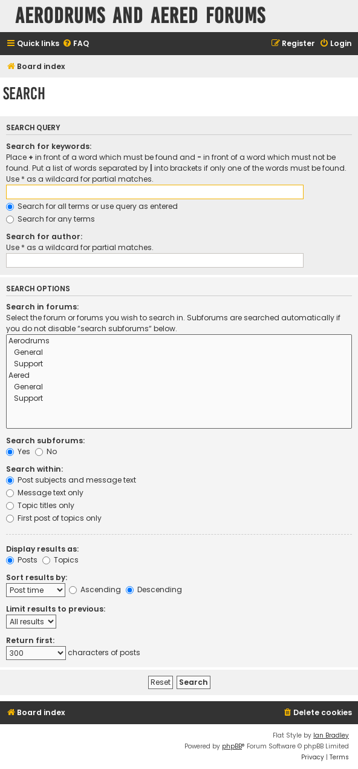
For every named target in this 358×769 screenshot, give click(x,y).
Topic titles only (40, 505)
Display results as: (42, 549)
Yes (18, 451)
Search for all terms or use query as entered (92, 206)
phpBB (232, 746)
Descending (154, 589)
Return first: (30, 640)
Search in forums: (42, 307)
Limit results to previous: (55, 609)
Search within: (34, 469)
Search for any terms (50, 219)
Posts (21, 560)
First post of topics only (54, 518)
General (179, 352)
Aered (179, 375)
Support (179, 364)
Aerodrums (179, 341)
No (46, 451)
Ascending (95, 589)
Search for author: (44, 236)
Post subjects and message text (71, 480)
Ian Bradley (331, 735)
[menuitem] (75, 44)
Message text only (44, 492)
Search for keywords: (48, 146)
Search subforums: (45, 440)
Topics (60, 560)
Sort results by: (36, 577)
